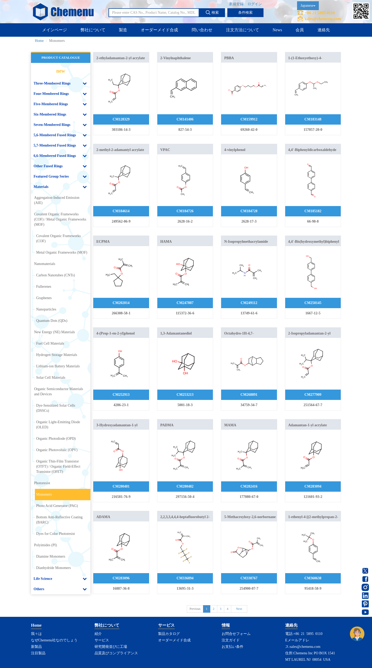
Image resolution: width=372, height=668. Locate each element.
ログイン (254, 4)
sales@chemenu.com (323, 19)
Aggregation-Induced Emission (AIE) (56, 200)
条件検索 (245, 12)
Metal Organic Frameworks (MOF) (61, 252)
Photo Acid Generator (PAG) (57, 506)
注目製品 (38, 653)
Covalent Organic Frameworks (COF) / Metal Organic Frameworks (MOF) (60, 219)
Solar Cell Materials (50, 377)
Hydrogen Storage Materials (56, 355)
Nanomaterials (44, 264)
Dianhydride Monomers (53, 568)
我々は (36, 634)
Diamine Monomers (50, 556)
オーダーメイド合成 (159, 30)
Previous (195, 609)
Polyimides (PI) (45, 545)
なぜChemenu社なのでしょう (54, 640)
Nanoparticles (46, 309)
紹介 (98, 634)
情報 (226, 625)
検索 (212, 12)
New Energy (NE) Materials (54, 332)
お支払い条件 (232, 647)
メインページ (54, 30)
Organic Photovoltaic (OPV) (57, 450)
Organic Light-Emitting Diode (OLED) (58, 424)
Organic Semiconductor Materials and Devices (58, 391)
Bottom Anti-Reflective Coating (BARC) (59, 519)
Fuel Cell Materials (50, 343)
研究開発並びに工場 (111, 647)
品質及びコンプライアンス (116, 653)
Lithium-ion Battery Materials (58, 366)
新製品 (36, 647)
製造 (123, 30)
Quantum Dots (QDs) (51, 321)
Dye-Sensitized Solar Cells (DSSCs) (55, 408)
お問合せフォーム (236, 634)
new (60, 71)
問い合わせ (202, 30)
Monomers (44, 494)
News (277, 30)
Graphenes (44, 298)
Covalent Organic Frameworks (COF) (58, 238)
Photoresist (42, 483)
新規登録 (236, 4)
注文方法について (242, 30)
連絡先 (323, 30)
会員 (300, 30)
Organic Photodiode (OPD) (56, 439)
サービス (102, 640)
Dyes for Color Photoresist (55, 534)
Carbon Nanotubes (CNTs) (55, 275)
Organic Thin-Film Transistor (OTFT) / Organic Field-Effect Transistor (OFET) (58, 466)
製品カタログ (169, 634)
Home (39, 41)
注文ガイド (231, 640)
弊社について (93, 30)
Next (239, 609)
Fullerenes (43, 287)
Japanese (307, 5)
